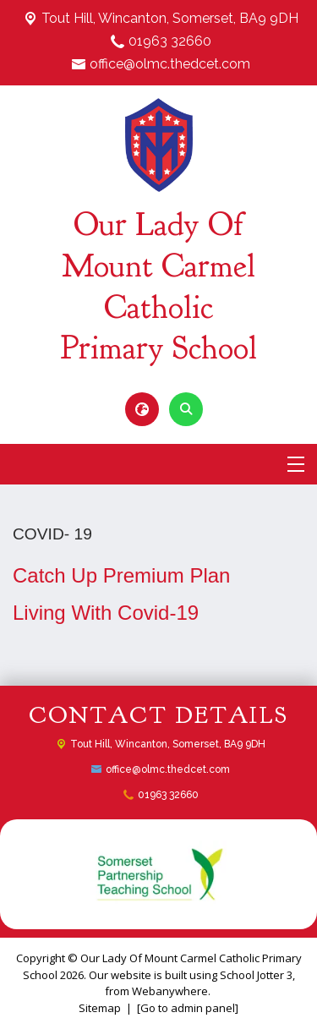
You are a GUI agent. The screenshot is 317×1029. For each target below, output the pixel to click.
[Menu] (296, 464)
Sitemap (100, 1007)
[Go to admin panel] (187, 1007)
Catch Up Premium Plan (121, 575)
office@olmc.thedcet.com (170, 64)
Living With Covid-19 (106, 612)
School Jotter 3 (256, 974)
